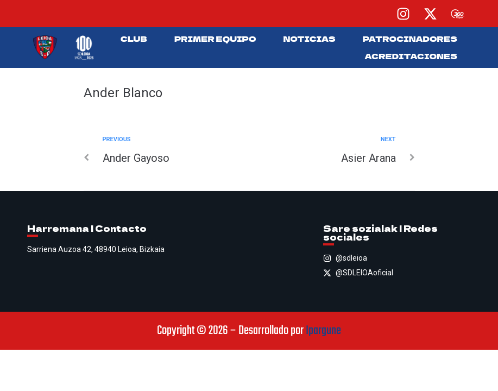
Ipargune (323, 330)
